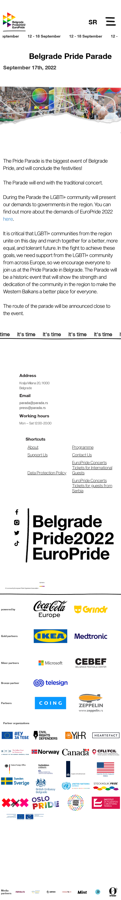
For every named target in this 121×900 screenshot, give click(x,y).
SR (93, 22)
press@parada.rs (32, 408)
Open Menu (111, 22)
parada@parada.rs (33, 403)
